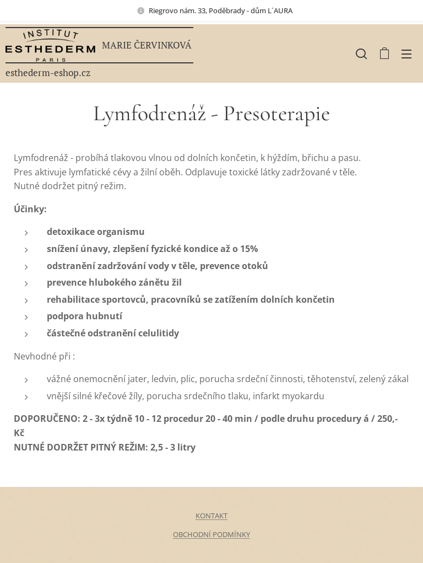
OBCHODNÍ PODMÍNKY (211, 534)
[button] (361, 53)
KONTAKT (211, 516)
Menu (406, 54)
